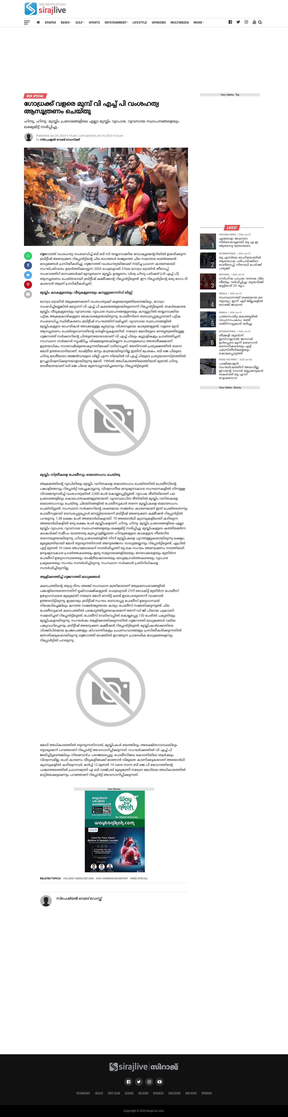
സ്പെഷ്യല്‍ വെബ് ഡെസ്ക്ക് (60, 140)
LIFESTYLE (140, 22)
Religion (143, 1093)
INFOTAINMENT (116, 22)
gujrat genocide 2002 (79, 878)
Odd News (191, 1093)
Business (158, 1093)
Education (174, 1093)
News (65, 22)
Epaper (50, 22)
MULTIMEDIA (180, 22)
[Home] (38, 22)
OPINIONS (159, 22)
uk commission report (112, 878)
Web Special (140, 878)
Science (129, 1093)
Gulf (79, 22)
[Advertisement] (191, 10)
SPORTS (94, 22)
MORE (198, 22)
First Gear (114, 1093)
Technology (83, 1093)
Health (99, 1093)
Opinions (206, 1093)
